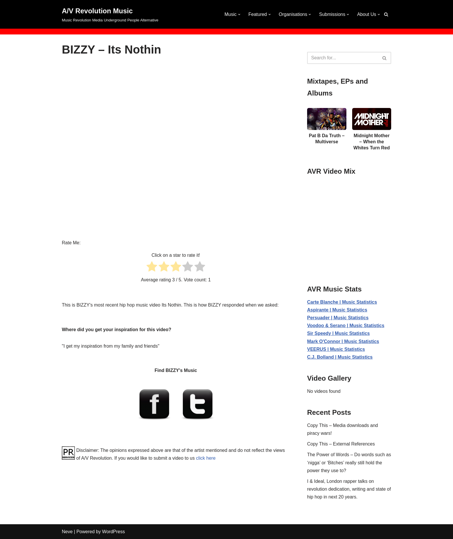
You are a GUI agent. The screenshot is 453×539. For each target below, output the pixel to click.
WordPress (113, 531)
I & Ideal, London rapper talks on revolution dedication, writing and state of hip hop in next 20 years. (349, 489)
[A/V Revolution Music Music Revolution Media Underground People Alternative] (110, 14)
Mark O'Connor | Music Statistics (343, 341)
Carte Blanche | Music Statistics (342, 302)
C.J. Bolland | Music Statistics (340, 357)
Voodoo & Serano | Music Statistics (345, 325)
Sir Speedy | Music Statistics (338, 333)
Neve (67, 531)
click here (206, 458)
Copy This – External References (341, 443)
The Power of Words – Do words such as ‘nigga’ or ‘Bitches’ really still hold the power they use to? (349, 462)
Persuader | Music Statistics (338, 317)
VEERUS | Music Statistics (336, 349)
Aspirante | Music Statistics (337, 309)
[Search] (386, 14)
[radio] (151, 267)
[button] (239, 14)
